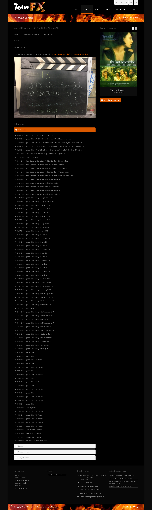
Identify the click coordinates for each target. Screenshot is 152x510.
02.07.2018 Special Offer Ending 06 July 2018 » (33, 231)
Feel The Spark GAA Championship (121, 475)
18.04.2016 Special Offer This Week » (30, 400)
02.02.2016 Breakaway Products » (29, 433)
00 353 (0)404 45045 (92, 486)
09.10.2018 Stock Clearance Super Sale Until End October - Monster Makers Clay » (45, 176)
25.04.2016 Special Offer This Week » (30, 397)
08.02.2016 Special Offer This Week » (30, 426)
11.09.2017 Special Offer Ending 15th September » (34, 338)
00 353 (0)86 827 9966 (92, 490)
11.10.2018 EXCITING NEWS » (27, 157)
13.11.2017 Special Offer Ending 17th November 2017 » (36, 316)
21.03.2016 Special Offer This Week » (30, 411)
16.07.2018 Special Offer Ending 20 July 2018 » (33, 227)
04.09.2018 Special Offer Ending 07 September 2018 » (35, 201)
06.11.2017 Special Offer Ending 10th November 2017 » (36, 319)
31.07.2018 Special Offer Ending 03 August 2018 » (34, 220)
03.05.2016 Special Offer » (26, 393)
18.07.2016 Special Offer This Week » (30, 367)
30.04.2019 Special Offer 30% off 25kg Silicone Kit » (35, 135)
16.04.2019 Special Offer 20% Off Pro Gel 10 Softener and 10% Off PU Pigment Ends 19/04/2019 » (51, 143)
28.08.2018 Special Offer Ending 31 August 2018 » (34, 205)
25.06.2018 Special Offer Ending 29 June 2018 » (33, 235)
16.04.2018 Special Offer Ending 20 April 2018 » (33, 268)
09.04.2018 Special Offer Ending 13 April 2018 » (33, 271)
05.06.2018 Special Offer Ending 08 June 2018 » (33, 246)
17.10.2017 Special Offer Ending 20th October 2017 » (35, 327)
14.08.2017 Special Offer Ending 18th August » (33, 349)
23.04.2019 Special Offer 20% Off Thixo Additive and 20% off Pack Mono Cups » (44, 139)
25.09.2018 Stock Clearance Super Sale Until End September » (38, 179)
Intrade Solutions (37, 507)
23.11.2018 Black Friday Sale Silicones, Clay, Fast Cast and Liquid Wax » (41, 154)
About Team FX (20, 478)
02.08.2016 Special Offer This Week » (30, 360)
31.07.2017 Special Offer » (26, 352)
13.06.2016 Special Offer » (26, 378)
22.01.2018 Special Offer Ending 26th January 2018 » (35, 293)
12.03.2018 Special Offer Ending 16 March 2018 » (34, 279)
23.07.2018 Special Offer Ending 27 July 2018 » (33, 224)
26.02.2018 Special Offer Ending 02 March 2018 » (34, 282)
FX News (18, 486)
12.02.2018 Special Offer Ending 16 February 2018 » (35, 286)
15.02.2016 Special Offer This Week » (30, 422)
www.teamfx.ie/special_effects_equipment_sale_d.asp (70, 54)
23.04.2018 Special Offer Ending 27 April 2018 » (33, 264)
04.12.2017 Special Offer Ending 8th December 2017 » (35, 305)
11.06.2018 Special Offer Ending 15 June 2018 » (33, 242)
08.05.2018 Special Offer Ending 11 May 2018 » (33, 260)
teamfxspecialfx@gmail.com (94, 497)
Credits (109, 9)
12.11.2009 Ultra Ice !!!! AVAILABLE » (29, 437)
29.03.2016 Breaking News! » (27, 408)
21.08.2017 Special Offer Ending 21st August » (33, 345)
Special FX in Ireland (22, 480)
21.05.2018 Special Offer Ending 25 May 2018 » (33, 253)
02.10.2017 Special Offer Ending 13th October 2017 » (35, 330)
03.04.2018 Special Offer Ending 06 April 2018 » (33, 275)
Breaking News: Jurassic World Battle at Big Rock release (122, 482)
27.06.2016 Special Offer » (26, 371)
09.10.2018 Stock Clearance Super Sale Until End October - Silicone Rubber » (43, 161)
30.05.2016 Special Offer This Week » (30, 382)
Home (77, 9)
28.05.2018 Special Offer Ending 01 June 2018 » (33, 249)
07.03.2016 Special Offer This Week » (30, 419)
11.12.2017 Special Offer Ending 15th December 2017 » (36, 301)
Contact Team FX (21, 488)
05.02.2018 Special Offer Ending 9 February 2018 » (34, 290)
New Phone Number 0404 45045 (120, 486)
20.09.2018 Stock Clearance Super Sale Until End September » (38, 194)
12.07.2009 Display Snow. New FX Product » (32, 441)
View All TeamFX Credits (110, 100)
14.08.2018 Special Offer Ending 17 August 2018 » (34, 213)
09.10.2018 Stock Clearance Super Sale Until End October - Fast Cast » (41, 165)
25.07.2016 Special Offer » (26, 363)
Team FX (87, 9)
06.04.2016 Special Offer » (26, 404)
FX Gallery (98, 9)
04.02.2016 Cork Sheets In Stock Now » (31, 430)
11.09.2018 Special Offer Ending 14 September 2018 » (35, 198)
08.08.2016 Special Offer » (26, 356)
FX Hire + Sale (121, 9)
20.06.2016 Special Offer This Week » (30, 374)
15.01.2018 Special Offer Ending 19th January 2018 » (35, 297)
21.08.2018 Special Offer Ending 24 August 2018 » (34, 209)
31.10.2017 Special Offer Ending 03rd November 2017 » (36, 323)
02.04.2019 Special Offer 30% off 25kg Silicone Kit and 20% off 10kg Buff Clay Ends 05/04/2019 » (50, 150)
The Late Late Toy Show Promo (120, 478)
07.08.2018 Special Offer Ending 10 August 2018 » (34, 216)
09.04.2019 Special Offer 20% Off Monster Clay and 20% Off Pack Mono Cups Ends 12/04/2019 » (50, 146)
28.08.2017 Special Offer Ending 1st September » (34, 341)
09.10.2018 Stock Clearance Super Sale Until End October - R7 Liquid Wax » (43, 172)
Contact (133, 9)
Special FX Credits (21, 483)
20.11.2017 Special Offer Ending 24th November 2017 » (36, 312)
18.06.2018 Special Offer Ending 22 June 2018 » (33, 238)
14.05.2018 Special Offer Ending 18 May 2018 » (33, 257)
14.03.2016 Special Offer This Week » (30, 415)
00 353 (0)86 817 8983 (94, 493)
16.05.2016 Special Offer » (26, 386)
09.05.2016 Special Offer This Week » (30, 389)
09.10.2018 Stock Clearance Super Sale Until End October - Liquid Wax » (41, 168)
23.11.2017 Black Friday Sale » (27, 308)
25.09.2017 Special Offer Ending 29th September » (34, 334)
